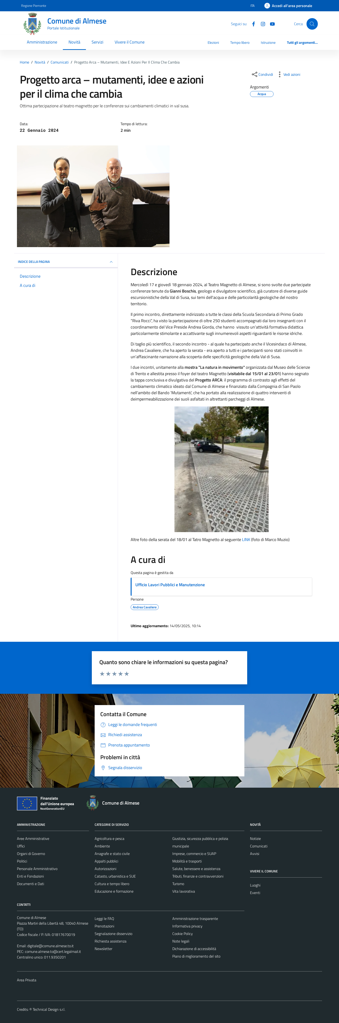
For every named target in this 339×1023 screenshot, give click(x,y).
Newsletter (103, 948)
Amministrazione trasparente (195, 918)
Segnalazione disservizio (113, 933)
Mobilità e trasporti (187, 861)
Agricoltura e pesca (109, 838)
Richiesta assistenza (110, 941)
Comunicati (258, 846)
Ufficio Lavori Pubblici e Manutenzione (170, 585)
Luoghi (255, 885)
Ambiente (102, 846)
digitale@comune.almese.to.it (50, 946)
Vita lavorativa (183, 891)
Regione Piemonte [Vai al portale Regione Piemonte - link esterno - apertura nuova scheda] (33, 5)
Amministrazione (42, 42)
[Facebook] (251, 23)
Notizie (255, 838)
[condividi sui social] (262, 74)
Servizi (97, 42)
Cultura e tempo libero (112, 884)
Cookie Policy (182, 933)
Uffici (21, 846)
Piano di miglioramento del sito (196, 956)
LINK (246, 539)
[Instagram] (261, 23)
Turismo (178, 884)
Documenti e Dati (30, 884)
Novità (74, 42)
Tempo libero (240, 42)
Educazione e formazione (114, 891)
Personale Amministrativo (37, 868)
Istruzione (268, 42)
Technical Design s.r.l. (49, 1009)
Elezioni (213, 42)
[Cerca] (312, 23)
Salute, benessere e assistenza (196, 868)
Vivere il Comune (130, 42)
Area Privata (26, 980)
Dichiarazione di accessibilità (194, 948)
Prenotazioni (104, 926)
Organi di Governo (31, 853)
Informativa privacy (187, 926)
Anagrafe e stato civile (112, 853)
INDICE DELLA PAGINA (66, 262)
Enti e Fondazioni (30, 876)
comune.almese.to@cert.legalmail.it (53, 951)
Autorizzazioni (105, 868)
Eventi (255, 892)
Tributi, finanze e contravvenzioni (197, 876)
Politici (22, 861)
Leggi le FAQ (104, 918)
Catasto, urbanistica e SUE (115, 876)
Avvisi (254, 853)
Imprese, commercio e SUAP (194, 853)
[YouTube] (270, 23)
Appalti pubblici (106, 861)
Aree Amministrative (33, 838)
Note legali (180, 941)
